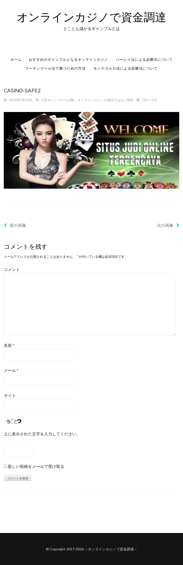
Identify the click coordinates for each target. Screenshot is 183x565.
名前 (9, 345)
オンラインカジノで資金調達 (91, 17)
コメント (12, 269)
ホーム (16, 59)
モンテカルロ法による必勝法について (126, 68)
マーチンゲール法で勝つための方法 (55, 68)
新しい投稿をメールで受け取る (36, 466)
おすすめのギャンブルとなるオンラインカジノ (68, 59)
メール (11, 370)
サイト (10, 395)
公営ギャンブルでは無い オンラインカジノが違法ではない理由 (87, 100)
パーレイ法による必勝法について (144, 59)
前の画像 (15, 225)
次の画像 (168, 225)
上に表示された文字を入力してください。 (42, 433)
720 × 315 (149, 100)
